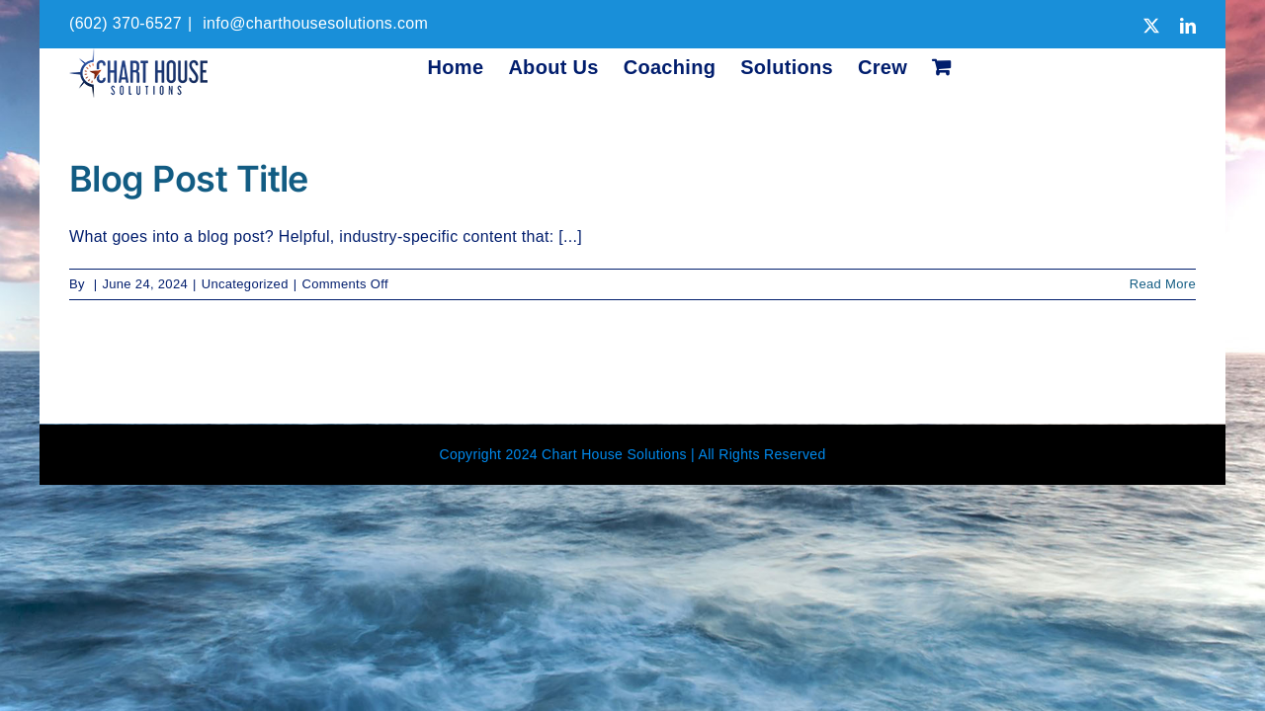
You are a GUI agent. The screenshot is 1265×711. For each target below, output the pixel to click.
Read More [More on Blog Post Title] (1163, 283)
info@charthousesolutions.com (313, 23)
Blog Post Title (188, 178)
